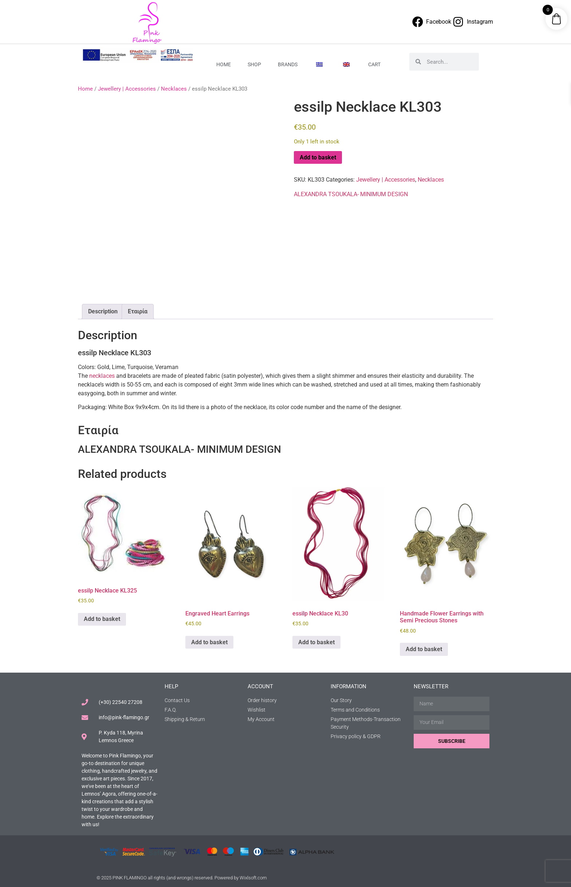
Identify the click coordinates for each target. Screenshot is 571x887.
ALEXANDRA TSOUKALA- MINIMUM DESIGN (351, 194)
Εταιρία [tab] (137, 311)
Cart (374, 64)
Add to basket (318, 157)
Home (223, 64)
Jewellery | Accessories (127, 89)
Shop (254, 64)
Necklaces (174, 89)
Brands (288, 64)
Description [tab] (103, 311)
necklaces (102, 375)
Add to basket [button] (102, 618)
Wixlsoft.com (253, 877)
